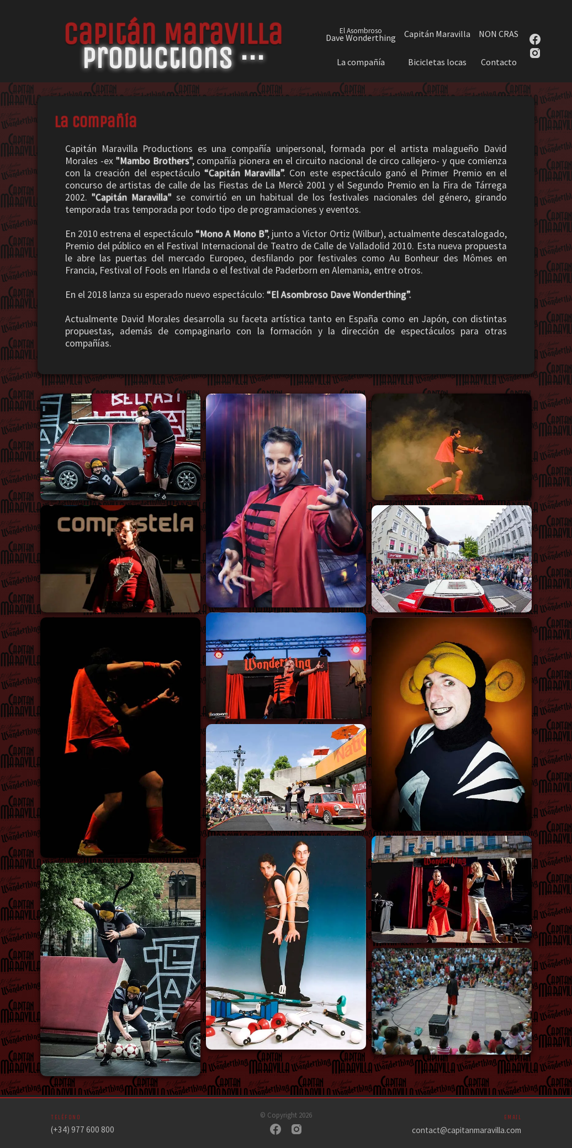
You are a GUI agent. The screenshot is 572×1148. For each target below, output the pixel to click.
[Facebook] (275, 1130)
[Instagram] (296, 1130)
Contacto (499, 62)
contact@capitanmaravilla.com (466, 1130)
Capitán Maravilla (437, 34)
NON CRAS (498, 34)
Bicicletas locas (437, 62)
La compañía (361, 62)
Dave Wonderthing (361, 34)
